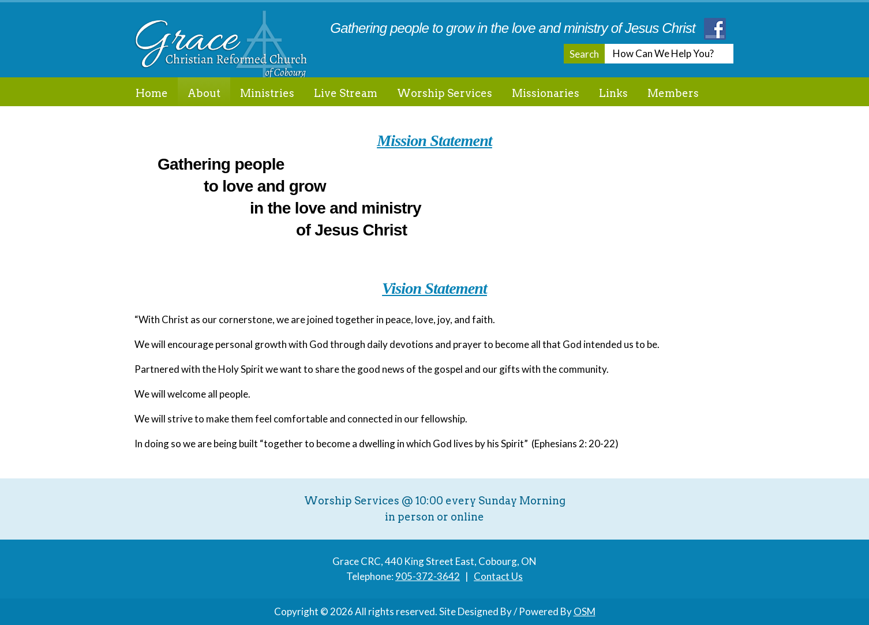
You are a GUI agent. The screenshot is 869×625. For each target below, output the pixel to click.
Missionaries (545, 93)
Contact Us (498, 576)
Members (673, 93)
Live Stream (345, 93)
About (204, 93)
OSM (584, 611)
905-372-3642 (427, 576)
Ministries (267, 93)
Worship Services (444, 93)
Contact (156, 122)
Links (613, 93)
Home (152, 93)
